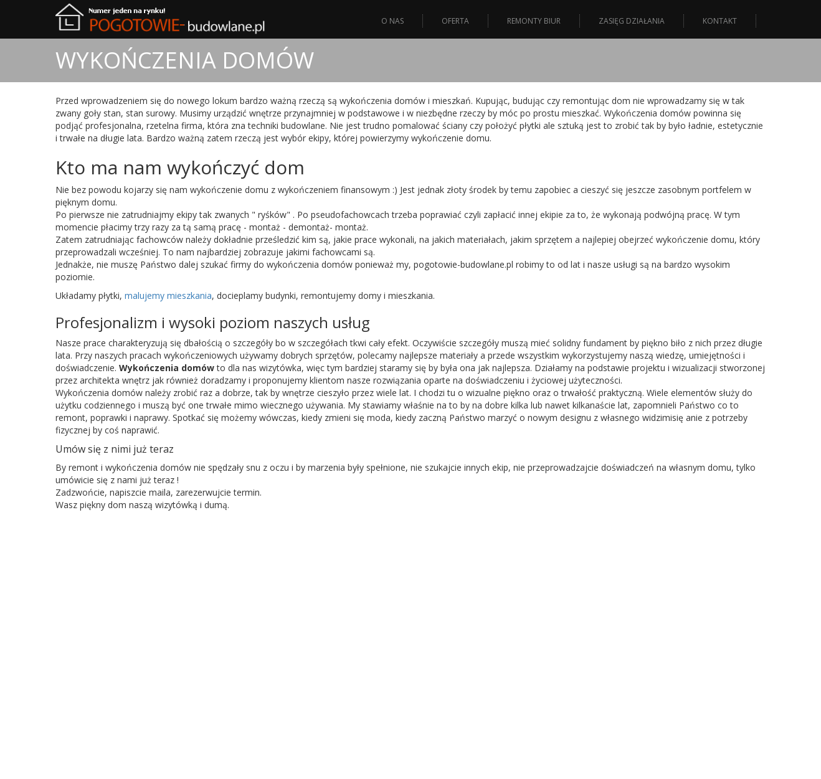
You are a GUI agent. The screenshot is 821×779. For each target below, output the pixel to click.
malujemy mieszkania (168, 295)
